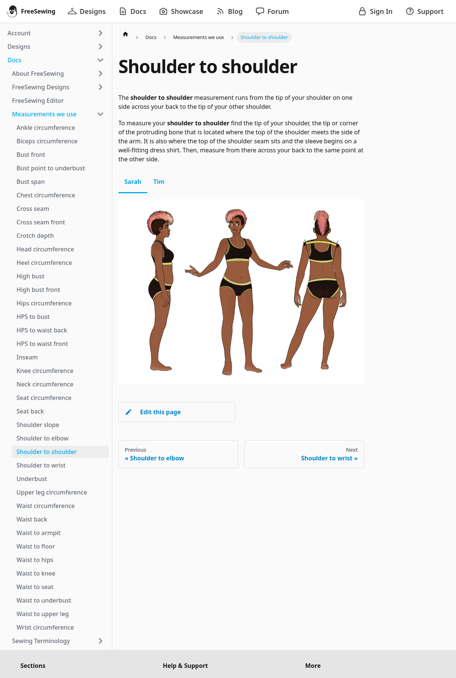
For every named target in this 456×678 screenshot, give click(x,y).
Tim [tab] (158, 181)
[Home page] (125, 34)
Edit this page (153, 412)
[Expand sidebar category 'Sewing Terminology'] (100, 641)
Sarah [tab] (132, 181)
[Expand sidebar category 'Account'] (100, 33)
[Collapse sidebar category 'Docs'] (100, 60)
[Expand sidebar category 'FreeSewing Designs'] (100, 87)
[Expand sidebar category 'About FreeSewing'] (100, 74)
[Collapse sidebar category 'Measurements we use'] (100, 114)
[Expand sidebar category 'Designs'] (100, 47)
